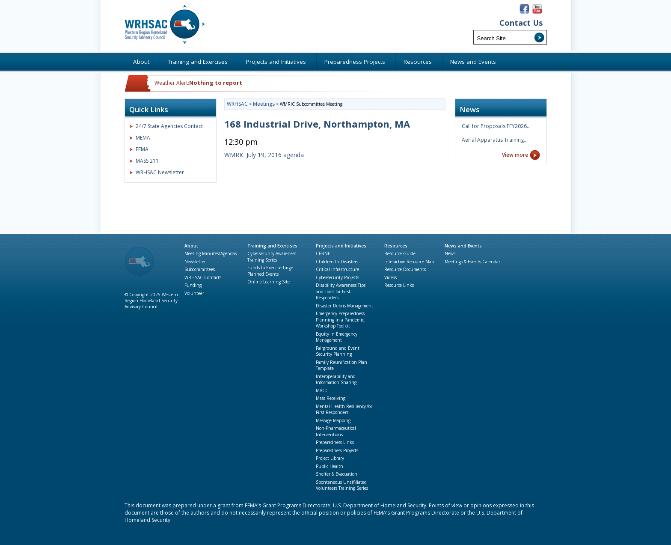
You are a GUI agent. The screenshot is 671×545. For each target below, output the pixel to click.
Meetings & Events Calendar (472, 262)
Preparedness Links (335, 442)
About (191, 246)
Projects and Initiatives (341, 246)
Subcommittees (199, 269)
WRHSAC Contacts (202, 277)
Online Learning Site (268, 282)
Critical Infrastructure (337, 269)
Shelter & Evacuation (336, 474)
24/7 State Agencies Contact (169, 126)
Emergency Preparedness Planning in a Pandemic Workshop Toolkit (340, 319)
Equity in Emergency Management (336, 337)
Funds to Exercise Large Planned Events (270, 271)
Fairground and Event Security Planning (337, 351)
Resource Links (399, 285)
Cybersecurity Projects (337, 277)
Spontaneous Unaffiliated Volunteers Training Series (342, 485)
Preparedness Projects (337, 450)
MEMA (143, 137)
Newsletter (195, 262)
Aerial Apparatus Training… (495, 139)
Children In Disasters (337, 262)
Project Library (330, 458)
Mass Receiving (330, 398)
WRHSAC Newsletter (160, 172)
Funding (193, 285)
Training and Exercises (272, 246)
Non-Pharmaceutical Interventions (336, 431)
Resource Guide (400, 253)
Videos (390, 277)
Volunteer (194, 293)
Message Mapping (333, 420)
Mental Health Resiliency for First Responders (344, 409)
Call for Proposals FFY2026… (496, 126)
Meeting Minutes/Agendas (210, 253)
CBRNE (323, 253)
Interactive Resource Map (409, 262)
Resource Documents (405, 269)
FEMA (142, 149)
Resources (395, 246)
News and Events (463, 246)
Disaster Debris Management (344, 306)
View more (515, 154)
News (450, 253)
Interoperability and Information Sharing (336, 379)
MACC (322, 390)
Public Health (329, 466)
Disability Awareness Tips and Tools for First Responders (340, 291)
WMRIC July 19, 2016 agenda (264, 155)
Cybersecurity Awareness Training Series (271, 256)
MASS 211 (147, 160)
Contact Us (521, 23)
